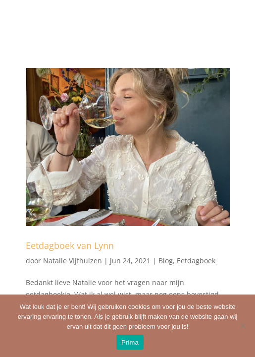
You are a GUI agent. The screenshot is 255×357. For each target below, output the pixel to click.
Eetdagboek (196, 260)
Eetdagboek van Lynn (70, 245)
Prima (130, 342)
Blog (165, 260)
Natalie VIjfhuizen (72, 260)
